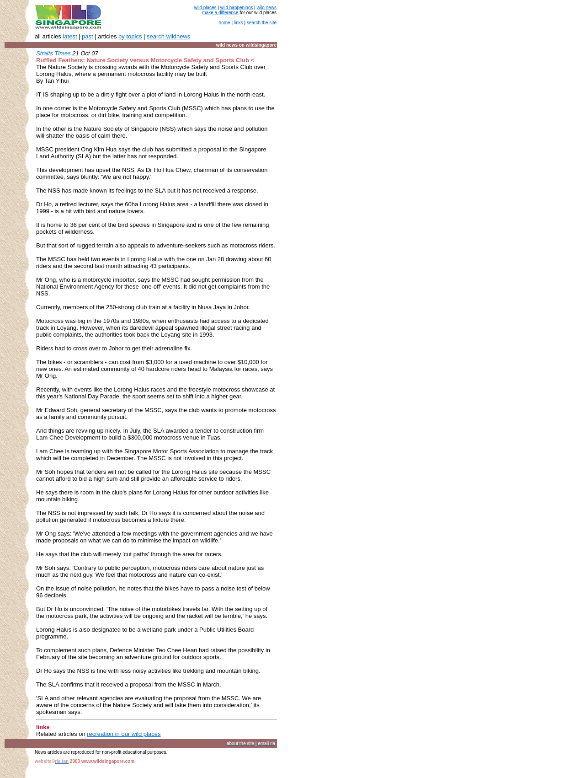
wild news (267, 7)
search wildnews (168, 36)
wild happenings (236, 7)
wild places (205, 7)
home (224, 22)
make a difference (220, 12)
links (238, 22)
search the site (262, 22)
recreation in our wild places (123, 733)
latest (70, 36)
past (87, 36)
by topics (130, 36)
